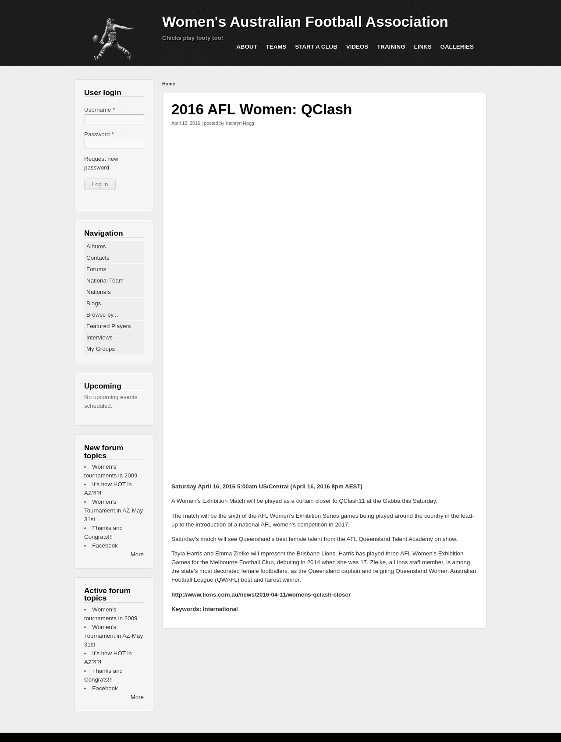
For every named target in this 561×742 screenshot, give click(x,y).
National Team (105, 280)
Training (391, 46)
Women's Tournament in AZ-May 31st (113, 510)
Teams (276, 46)
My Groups (100, 349)
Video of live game (324, 393)
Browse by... (102, 314)
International (220, 609)
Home (168, 83)
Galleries (457, 46)
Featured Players (108, 326)
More (137, 554)
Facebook (105, 545)
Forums (96, 269)
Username (99, 109)
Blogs (93, 303)
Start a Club (316, 46)
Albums (96, 246)
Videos (357, 46)
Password (99, 134)
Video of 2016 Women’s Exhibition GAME (324, 218)
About (246, 46)
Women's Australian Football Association (305, 22)
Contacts (98, 257)
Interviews (99, 337)
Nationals (98, 292)
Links (423, 46)
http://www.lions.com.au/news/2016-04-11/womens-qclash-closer (261, 594)
